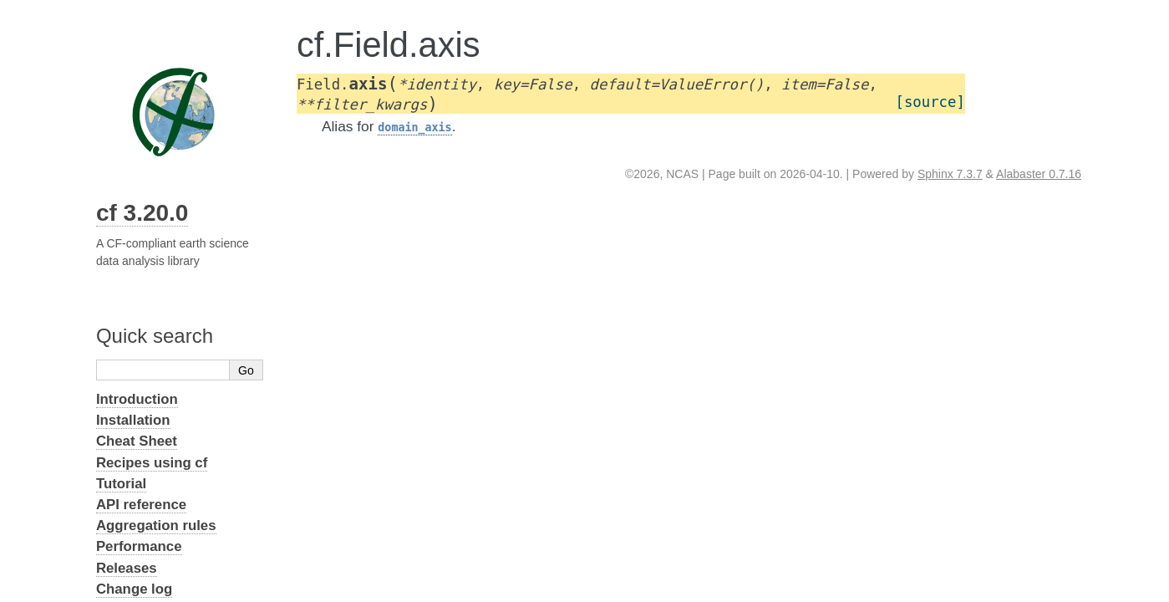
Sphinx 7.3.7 (950, 174)
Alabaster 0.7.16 (1038, 174)
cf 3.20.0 (142, 213)
